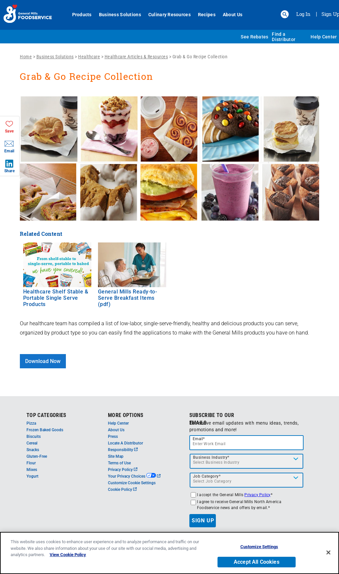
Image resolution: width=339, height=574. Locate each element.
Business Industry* (211, 457)
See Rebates (254, 36)
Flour (31, 463)
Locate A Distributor (125, 443)
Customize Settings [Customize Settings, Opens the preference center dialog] (259, 546)
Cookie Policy (122, 489)
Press (113, 436)
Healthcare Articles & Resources (136, 56)
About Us (232, 14)
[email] (246, 442)
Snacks (32, 449)
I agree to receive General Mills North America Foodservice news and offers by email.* (239, 504)
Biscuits (33, 436)
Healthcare (89, 56)
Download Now (43, 361)
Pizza (31, 423)
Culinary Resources (169, 14)
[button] (285, 14)
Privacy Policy (122, 469)
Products (82, 14)
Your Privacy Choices (134, 476)
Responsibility (123, 449)
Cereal (31, 443)
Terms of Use (119, 463)
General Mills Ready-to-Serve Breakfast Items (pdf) (127, 297)
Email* (199, 439)
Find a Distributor (283, 36)
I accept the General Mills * (234, 495)
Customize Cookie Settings (132, 483)
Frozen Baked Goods (44, 430)
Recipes (207, 14)
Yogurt (32, 476)
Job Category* (207, 476)
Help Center (324, 36)
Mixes (31, 469)
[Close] (328, 552)
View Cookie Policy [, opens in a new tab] (68, 554)
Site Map (115, 456)
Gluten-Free (36, 456)
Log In (303, 14)
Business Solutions (120, 14)
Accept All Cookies (256, 562)
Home (26, 56)
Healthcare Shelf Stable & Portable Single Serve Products (55, 297)
